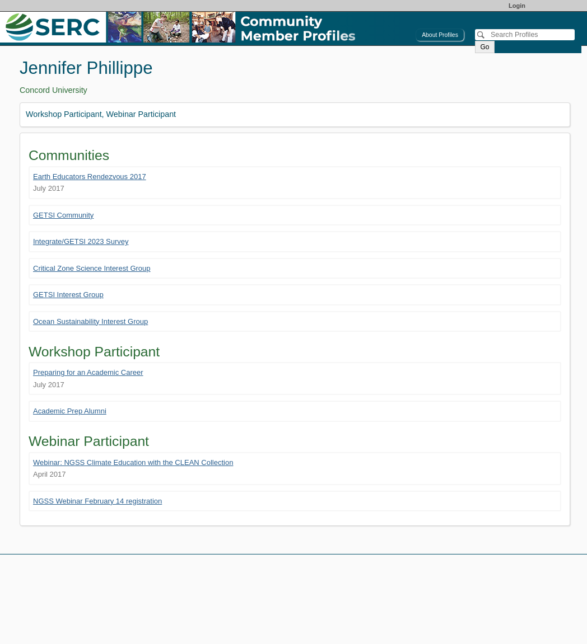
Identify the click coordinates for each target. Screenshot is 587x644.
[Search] (525, 34)
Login (517, 5)
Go (484, 47)
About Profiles (440, 35)
